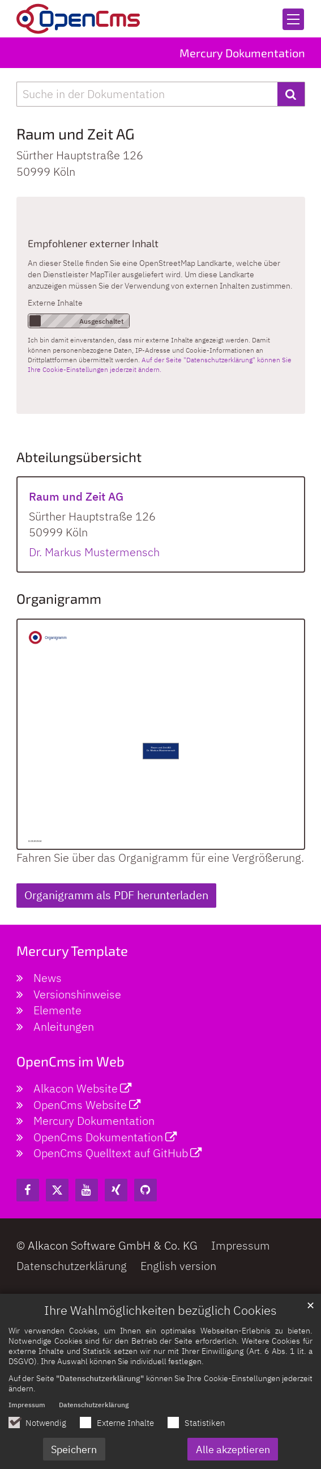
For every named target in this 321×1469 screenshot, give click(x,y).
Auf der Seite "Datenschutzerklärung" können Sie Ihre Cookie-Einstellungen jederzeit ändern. (160, 364)
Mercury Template (72, 950)
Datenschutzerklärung (94, 1410)
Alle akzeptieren (233, 1455)
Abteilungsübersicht (79, 456)
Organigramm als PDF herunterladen (116, 895)
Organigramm (58, 598)
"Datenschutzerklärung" (100, 1383)
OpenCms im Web (70, 1061)
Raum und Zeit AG (75, 133)
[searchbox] (146, 94)
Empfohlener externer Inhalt (93, 243)
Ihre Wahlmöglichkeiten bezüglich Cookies (160, 1316)
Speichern (74, 1455)
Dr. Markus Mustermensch (94, 552)
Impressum (26, 1410)
